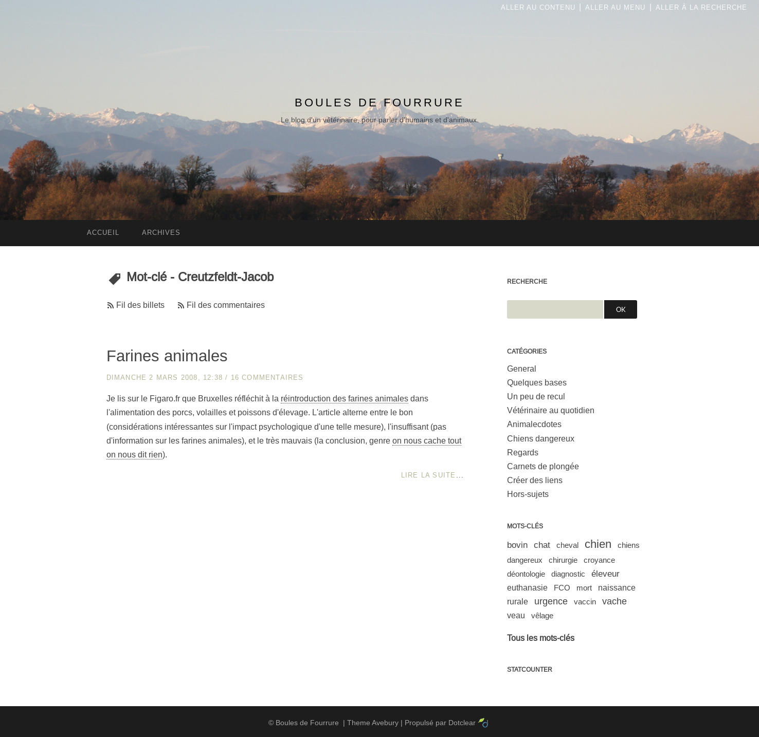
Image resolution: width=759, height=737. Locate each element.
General (521, 368)
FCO (562, 587)
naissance (617, 587)
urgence (551, 601)
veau (516, 615)
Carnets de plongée (543, 466)
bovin (517, 545)
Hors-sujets (528, 494)
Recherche (527, 281)
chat (542, 545)
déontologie (526, 573)
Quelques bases (537, 382)
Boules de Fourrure (379, 102)
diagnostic (568, 573)
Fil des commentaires (226, 305)
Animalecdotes (534, 424)
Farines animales (167, 356)
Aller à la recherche (701, 7)
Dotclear (462, 722)
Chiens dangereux (540, 438)
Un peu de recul (536, 396)
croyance (599, 560)
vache (614, 601)
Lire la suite (428, 475)
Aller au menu (615, 7)
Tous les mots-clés (540, 638)
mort (584, 587)
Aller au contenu (538, 7)
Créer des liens (535, 480)
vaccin (585, 601)
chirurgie (563, 560)
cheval (567, 545)
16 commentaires (267, 377)
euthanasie (527, 587)
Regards (522, 452)
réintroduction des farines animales (344, 398)
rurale (517, 601)
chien (598, 544)
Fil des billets (140, 305)
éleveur (605, 574)
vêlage (542, 615)
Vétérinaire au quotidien (550, 410)
